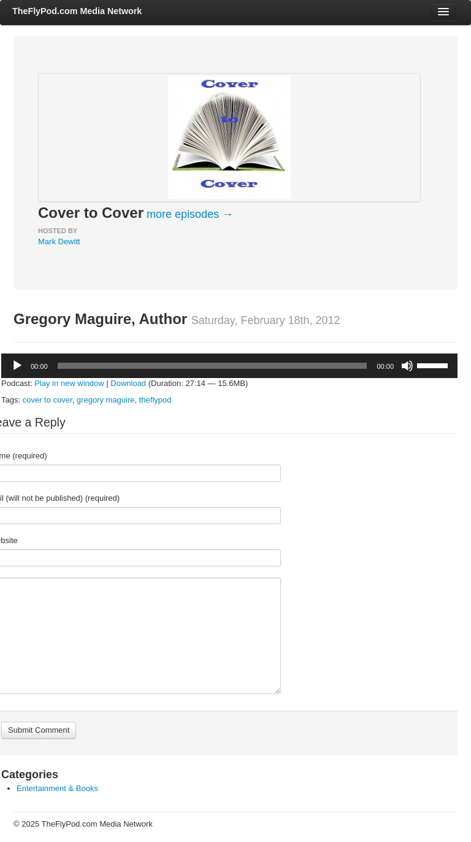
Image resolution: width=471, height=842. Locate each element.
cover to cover (47, 399)
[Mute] (407, 366)
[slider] (212, 366)
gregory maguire (106, 399)
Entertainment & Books (57, 788)
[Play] (17, 366)
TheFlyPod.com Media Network (77, 11)
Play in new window (69, 383)
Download (128, 383)
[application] (229, 365)
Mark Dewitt (59, 241)
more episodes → (190, 214)
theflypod (155, 399)
